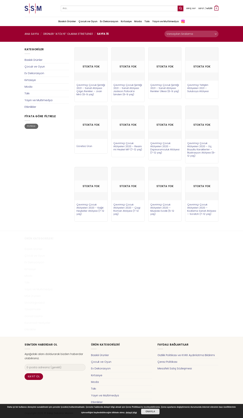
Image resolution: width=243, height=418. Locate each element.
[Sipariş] (191, 34)
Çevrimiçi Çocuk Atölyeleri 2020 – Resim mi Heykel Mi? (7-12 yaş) (127, 146)
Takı (147, 21)
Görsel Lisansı (34, 316)
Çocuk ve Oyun (87, 21)
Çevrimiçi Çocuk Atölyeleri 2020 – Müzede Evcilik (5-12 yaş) (162, 209)
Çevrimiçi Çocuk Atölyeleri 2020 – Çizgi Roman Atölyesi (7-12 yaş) (126, 209)
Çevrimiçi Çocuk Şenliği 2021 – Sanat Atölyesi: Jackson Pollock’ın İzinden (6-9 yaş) (127, 89)
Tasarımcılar (33, 309)
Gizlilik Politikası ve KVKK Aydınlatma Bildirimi (186, 355)
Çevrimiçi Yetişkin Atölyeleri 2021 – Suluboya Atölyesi (198, 88)
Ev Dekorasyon (109, 21)
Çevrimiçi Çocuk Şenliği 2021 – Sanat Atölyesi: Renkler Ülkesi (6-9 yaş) (164, 88)
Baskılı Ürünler (67, 21)
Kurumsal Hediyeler (37, 323)
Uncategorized (35, 302)
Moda (138, 21)
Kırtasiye (126, 21)
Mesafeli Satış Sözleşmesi (175, 368)
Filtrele (31, 126)
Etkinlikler (30, 107)
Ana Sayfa (32, 34)
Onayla (150, 411)
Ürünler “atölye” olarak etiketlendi (68, 34)
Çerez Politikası (167, 362)
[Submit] (180, 8)
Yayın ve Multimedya (165, 21)
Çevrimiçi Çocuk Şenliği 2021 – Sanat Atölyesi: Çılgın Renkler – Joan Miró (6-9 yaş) (90, 89)
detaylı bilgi (131, 412)
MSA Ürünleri (33, 296)
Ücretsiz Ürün (84, 146)
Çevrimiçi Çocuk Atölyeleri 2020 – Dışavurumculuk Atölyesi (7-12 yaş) (164, 148)
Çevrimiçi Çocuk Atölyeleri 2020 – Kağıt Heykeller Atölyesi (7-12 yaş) (90, 209)
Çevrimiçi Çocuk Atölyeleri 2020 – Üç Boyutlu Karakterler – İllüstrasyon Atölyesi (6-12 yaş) (201, 149)
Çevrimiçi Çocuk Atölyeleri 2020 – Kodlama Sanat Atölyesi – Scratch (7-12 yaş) (201, 209)
